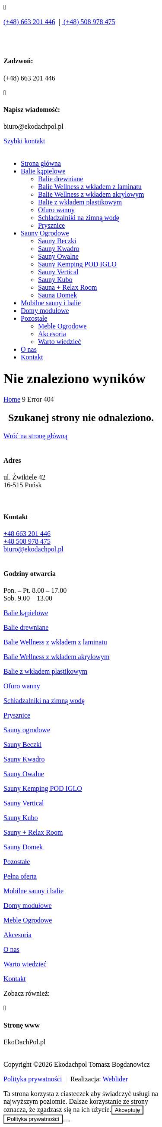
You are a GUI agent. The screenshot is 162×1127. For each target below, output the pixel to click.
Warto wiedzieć (59, 341)
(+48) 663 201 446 (29, 21)
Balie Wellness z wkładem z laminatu (90, 186)
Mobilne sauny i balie (51, 303)
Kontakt (32, 357)
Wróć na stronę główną (35, 436)
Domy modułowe (45, 310)
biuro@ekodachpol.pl (33, 549)
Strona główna (41, 163)
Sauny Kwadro (58, 248)
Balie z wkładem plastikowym (80, 202)
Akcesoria (52, 333)
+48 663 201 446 (27, 533)
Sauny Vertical (58, 272)
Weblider (115, 1079)
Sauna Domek (57, 295)
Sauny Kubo (55, 279)
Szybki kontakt (24, 141)
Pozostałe (34, 318)
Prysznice (51, 225)
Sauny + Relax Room (33, 832)
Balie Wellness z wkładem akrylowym (91, 194)
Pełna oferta (20, 876)
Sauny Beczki (57, 241)
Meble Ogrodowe (62, 326)
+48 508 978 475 (27, 541)
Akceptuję (127, 1110)
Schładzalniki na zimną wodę (78, 217)
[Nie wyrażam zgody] (66, 1121)
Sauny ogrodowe (26, 730)
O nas (29, 349)
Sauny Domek (23, 847)
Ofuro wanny (56, 210)
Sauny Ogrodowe (45, 233)
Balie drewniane (60, 179)
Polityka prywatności (33, 1079)
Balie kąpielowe (43, 171)
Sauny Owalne (58, 256)
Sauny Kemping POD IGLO (77, 264)
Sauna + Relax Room (67, 287)
